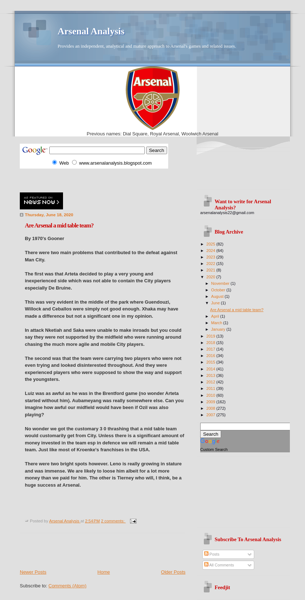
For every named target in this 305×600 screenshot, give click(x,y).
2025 (211, 244)
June (216, 303)
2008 (211, 408)
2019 (211, 336)
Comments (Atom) (67, 585)
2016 (211, 355)
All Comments (219, 565)
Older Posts (173, 572)
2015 (211, 362)
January (218, 329)
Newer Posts (33, 572)
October (218, 290)
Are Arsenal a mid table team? (59, 225)
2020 (211, 277)
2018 (211, 342)
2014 (211, 369)
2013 (211, 375)
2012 (211, 382)
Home (104, 572)
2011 (211, 388)
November (220, 283)
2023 (211, 257)
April (215, 316)
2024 (211, 250)
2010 (211, 395)
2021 (211, 270)
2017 (211, 349)
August (217, 296)
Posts (212, 554)
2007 (211, 415)
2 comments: (113, 521)
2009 (211, 402)
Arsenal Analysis (91, 31)
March (217, 323)
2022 (211, 263)
